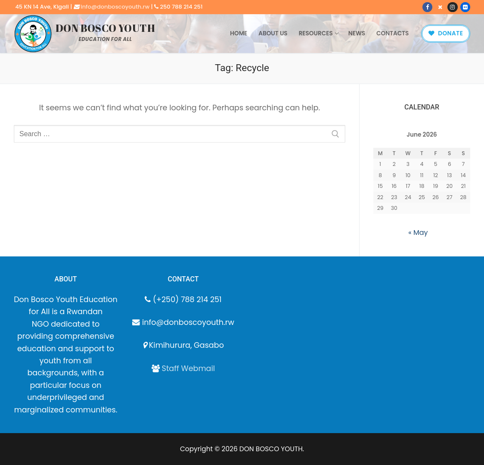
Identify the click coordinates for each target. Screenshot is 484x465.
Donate (445, 33)
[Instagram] (452, 7)
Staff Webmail (188, 368)
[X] (440, 7)
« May (418, 232)
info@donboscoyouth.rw (115, 7)
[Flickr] (465, 7)
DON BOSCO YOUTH (105, 28)
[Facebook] (427, 7)
